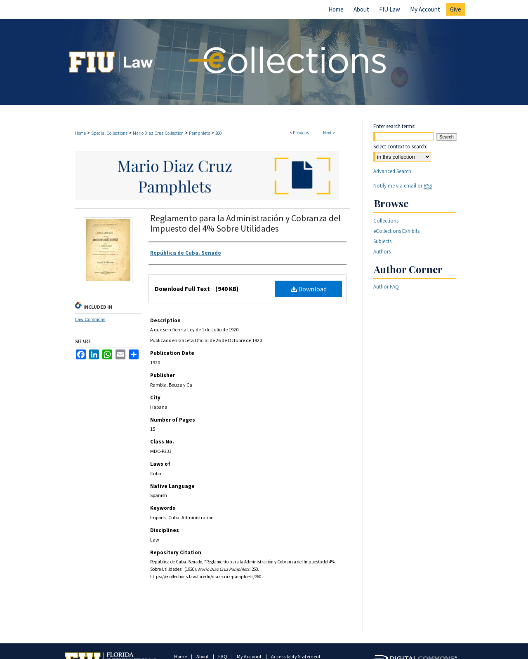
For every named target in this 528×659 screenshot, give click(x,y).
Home (80, 133)
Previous (301, 133)
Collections (385, 220)
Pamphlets (199, 133)
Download (309, 289)
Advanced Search (392, 171)
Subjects (382, 241)
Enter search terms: (394, 126)
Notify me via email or (402, 185)
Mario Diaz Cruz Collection (158, 133)
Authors (382, 251)
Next (327, 133)
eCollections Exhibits (396, 231)
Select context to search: (400, 146)
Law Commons (90, 319)
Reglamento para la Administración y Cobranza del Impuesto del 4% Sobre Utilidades (245, 223)
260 (218, 133)
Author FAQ (386, 286)
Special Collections (109, 133)
